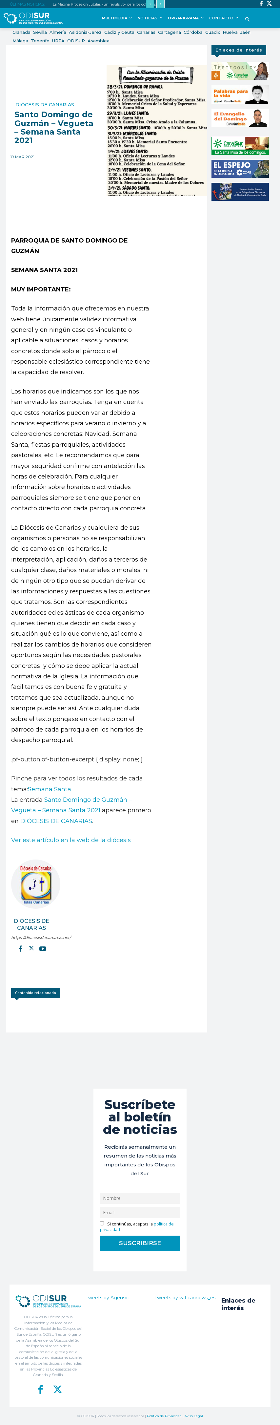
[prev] (150, 4)
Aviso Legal (194, 1416)
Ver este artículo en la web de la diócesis (71, 840)
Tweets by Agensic (107, 1298)
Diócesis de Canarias (44, 104)
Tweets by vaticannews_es (184, 1298)
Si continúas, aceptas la (137, 1226)
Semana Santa (49, 789)
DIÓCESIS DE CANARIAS (56, 821)
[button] (247, 20)
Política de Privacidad (164, 1416)
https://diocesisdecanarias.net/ (31, 937)
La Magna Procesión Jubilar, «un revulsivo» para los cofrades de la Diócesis (116, 4)
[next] (160, 4)
